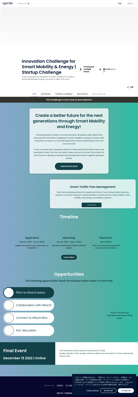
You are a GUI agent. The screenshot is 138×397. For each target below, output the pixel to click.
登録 (119, 3)
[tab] (34, 94)
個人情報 (69, 385)
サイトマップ (49, 385)
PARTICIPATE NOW (69, 166)
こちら (127, 382)
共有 (130, 87)
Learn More (91, 205)
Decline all (108, 390)
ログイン (131, 3)
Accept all (126, 390)
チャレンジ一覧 (23, 3)
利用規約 (60, 385)
